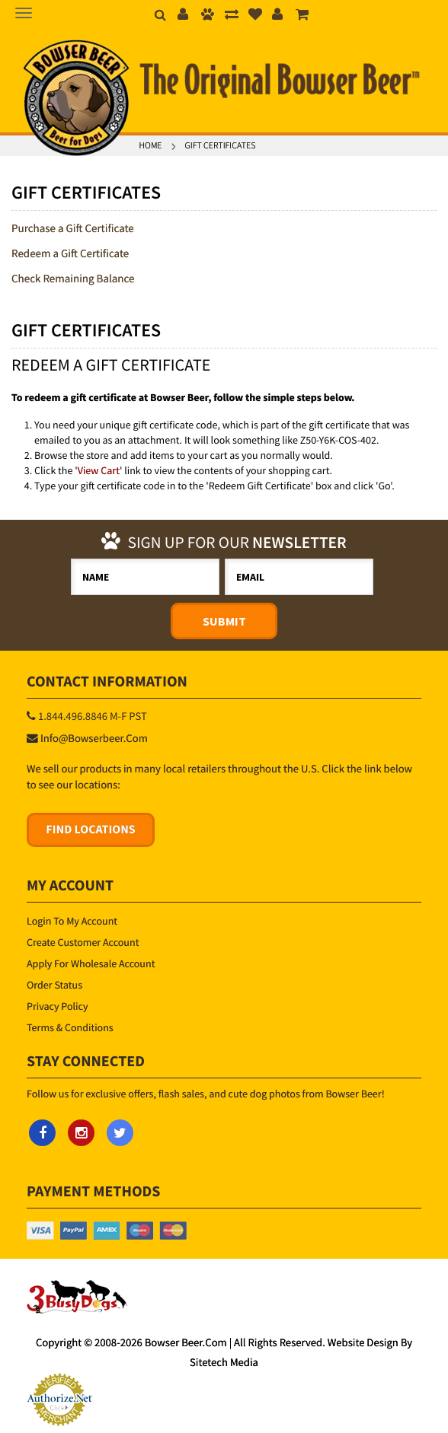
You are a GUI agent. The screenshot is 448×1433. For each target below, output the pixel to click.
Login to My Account (72, 921)
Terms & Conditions (70, 1027)
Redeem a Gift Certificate (70, 254)
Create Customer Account (83, 942)
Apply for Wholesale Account (91, 963)
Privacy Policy (57, 1006)
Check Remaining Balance (73, 279)
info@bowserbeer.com (94, 739)
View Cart (99, 470)
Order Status (54, 985)
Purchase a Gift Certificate (72, 228)
